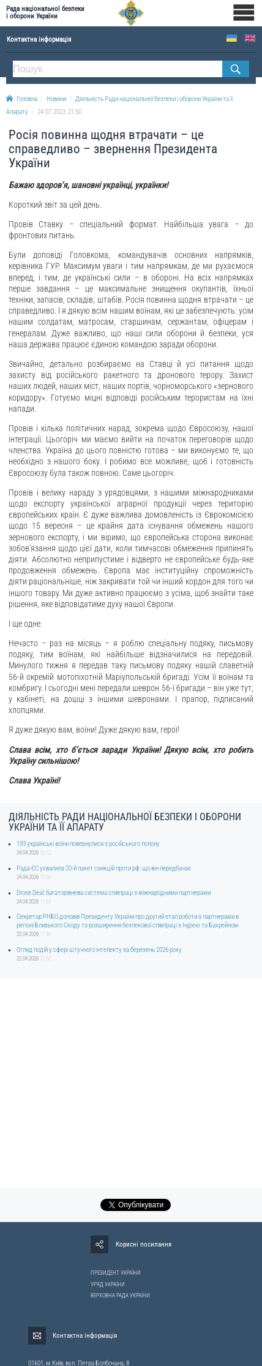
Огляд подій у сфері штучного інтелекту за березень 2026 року (99, 950)
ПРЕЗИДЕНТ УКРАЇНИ (116, 1273)
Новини (56, 99)
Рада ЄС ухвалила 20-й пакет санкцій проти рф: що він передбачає (104, 868)
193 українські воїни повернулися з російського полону (88, 844)
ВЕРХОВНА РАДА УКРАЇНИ (120, 1295)
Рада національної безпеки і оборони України (45, 13)
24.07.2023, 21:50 (59, 112)
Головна (21, 99)
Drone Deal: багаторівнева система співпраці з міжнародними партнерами (114, 893)
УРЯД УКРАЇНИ (108, 1284)
